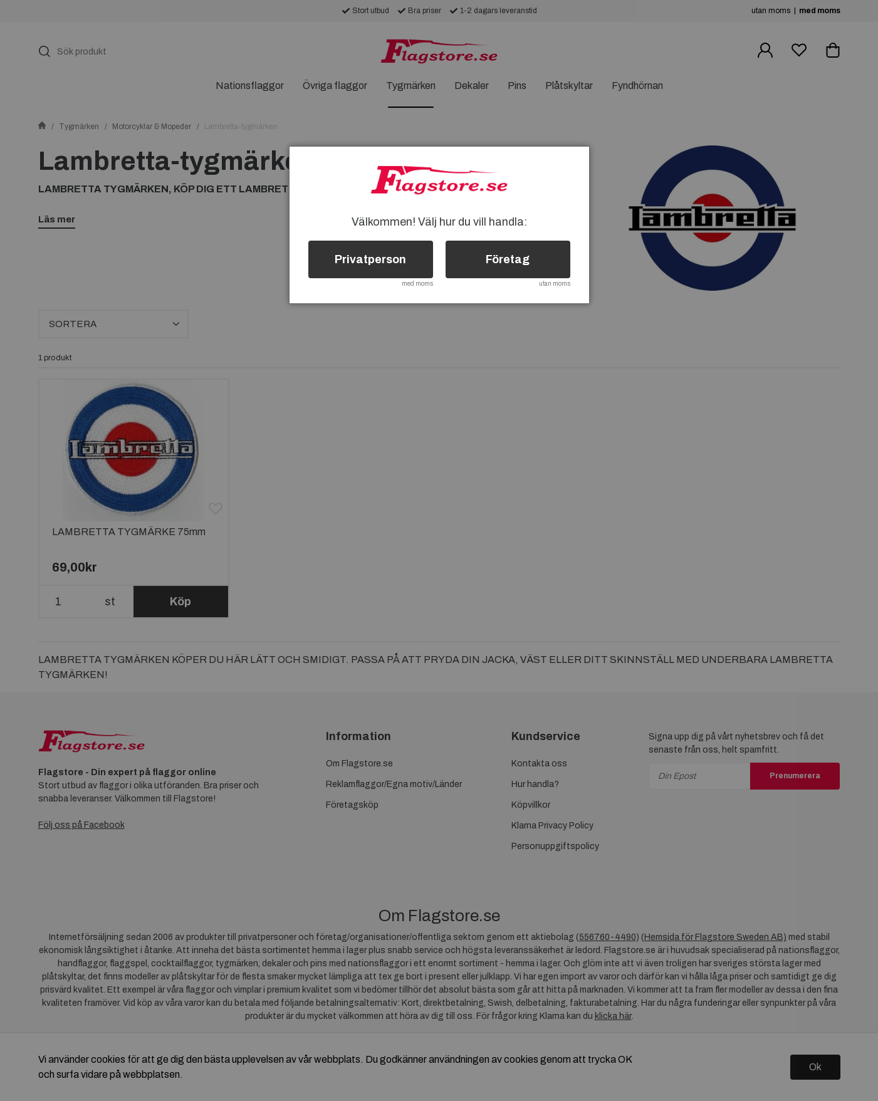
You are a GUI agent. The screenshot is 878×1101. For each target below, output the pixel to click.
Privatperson (370, 259)
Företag (508, 259)
